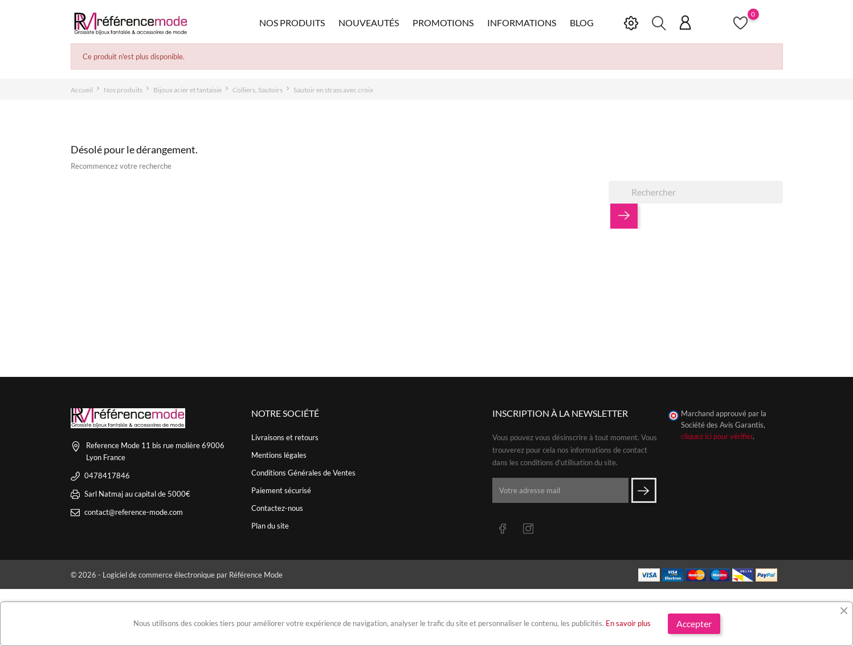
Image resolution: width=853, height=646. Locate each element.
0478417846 (107, 475)
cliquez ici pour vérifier (717, 436)
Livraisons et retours (285, 437)
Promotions (443, 22)
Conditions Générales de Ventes (303, 472)
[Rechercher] (696, 192)
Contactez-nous (277, 508)
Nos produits (292, 22)
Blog (582, 22)
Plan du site (270, 525)
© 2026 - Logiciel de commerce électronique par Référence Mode (177, 574)
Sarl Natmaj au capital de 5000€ (137, 493)
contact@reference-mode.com (133, 512)
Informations (521, 22)
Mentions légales (279, 455)
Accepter (694, 623)
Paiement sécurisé (281, 490)
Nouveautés (368, 22)
